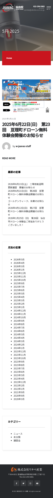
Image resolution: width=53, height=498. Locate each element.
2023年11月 (20, 354)
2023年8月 (19, 365)
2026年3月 (19, 266)
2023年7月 (19, 368)
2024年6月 (19, 331)
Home (9, 58)
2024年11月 (20, 314)
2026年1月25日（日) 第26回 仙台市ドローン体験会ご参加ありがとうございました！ (26, 221)
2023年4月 (19, 378)
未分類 (17, 437)
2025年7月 (19, 286)
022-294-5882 (39, 6)
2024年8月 (19, 324)
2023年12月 (20, 351)
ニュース (18, 433)
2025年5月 (19, 293)
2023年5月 (19, 375)
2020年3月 (19, 399)
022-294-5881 (28, 477)
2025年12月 (20, 273)
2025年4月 (19, 297)
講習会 (17, 440)
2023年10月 (20, 358)
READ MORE (8, 158)
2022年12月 (20, 382)
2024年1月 (19, 348)
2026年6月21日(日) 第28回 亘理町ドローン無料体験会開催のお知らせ (26, 194)
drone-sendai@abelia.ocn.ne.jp (34, 9)
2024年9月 (19, 320)
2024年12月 (20, 310)
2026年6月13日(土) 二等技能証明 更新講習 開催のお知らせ (27, 185)
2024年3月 (19, 341)
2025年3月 (19, 300)
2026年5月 (19, 259)
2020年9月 (19, 395)
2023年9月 (19, 361)
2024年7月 (19, 327)
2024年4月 (19, 337)
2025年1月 (19, 307)
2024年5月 (19, 334)
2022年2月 (19, 385)
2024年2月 (19, 344)
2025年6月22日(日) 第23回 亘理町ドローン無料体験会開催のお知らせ (26, 129)
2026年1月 (19, 269)
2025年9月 (19, 283)
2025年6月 (19, 290)
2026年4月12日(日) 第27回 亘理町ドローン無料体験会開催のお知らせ (26, 211)
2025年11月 (20, 276)
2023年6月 (19, 371)
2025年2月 (19, 303)
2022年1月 (19, 388)
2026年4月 (19, 263)
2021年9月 (19, 392)
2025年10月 (20, 280)
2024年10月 (20, 317)
